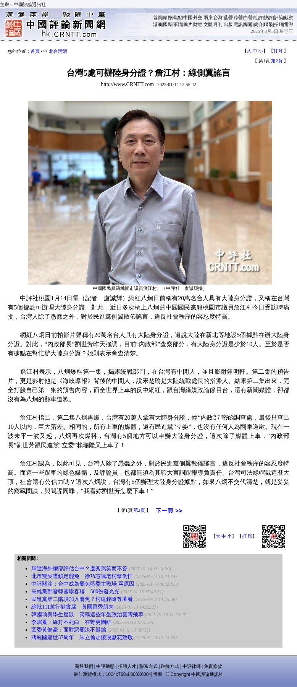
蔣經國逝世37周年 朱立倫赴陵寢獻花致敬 (82, 637)
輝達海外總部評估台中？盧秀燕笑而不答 (79, 568)
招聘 (278, 24)
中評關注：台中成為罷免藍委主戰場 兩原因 (82, 584)
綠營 (238, 17)
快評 (268, 17)
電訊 (238, 24)
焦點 (177, 17)
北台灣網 (58, 51)
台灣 (218, 17)
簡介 (258, 24)
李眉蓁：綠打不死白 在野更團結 (71, 622)
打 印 (278, 51)
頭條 (167, 17)
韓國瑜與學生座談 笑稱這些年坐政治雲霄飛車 (87, 614)
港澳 (157, 24)
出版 (228, 24)
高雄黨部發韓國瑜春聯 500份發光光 (76, 591)
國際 (167, 24)
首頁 (157, 17)
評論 (278, 17)
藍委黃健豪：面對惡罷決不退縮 (68, 630)
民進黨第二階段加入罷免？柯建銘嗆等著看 (82, 599)
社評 (258, 17)
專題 (248, 24)
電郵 (288, 24)
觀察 (288, 17)
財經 (197, 24)
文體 (208, 24)
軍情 (177, 24)
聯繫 (268, 24)
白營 (248, 17)
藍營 (228, 17)
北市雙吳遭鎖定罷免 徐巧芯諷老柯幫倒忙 (82, 576)
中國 (187, 17)
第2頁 (276, 60)
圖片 (187, 24)
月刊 (218, 24)
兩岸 (208, 17)
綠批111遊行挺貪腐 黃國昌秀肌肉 (72, 607)
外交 (197, 17)
